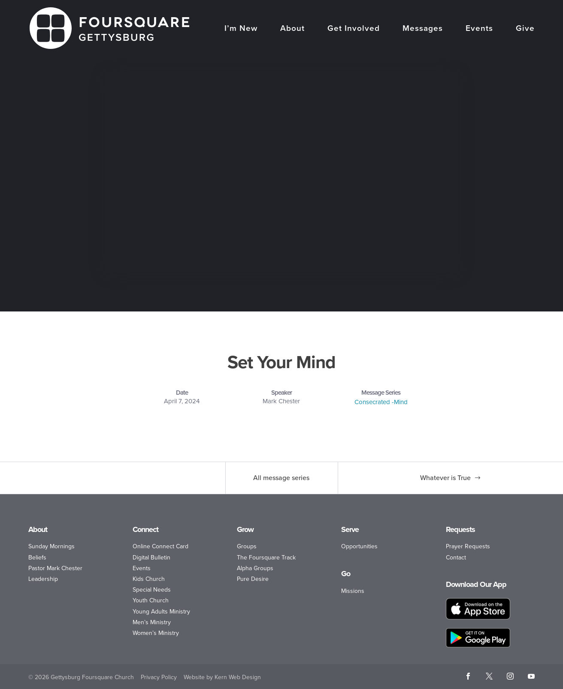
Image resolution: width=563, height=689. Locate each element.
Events (479, 29)
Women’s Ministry (156, 633)
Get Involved (353, 29)
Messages (423, 29)
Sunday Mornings (51, 546)
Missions (352, 590)
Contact (456, 557)
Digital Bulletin (151, 557)
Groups (247, 546)
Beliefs (37, 557)
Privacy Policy (159, 677)
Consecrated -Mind (381, 402)
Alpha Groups (255, 568)
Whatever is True (445, 478)
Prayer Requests (468, 546)
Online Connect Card (160, 546)
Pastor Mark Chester (55, 568)
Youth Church (151, 600)
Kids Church (149, 578)
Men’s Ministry (152, 622)
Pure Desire (253, 578)
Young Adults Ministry (161, 611)
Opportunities (359, 546)
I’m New (240, 29)
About (292, 29)
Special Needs (152, 589)
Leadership (43, 578)
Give (525, 29)
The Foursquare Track (266, 557)
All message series (281, 478)
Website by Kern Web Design (222, 677)
